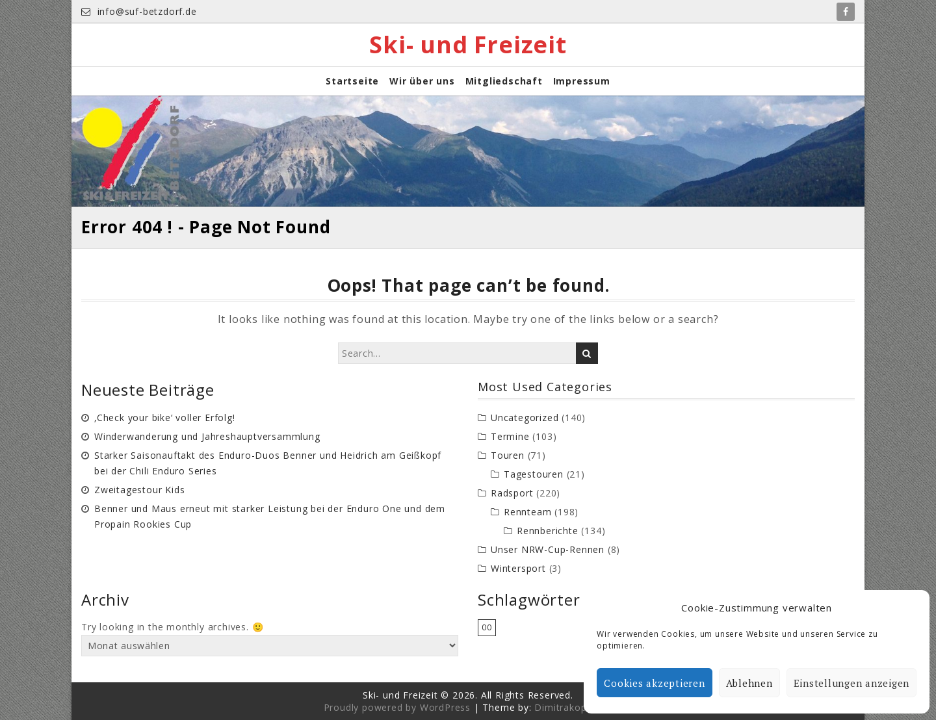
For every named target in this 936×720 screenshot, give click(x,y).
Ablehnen (749, 682)
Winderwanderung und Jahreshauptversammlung (207, 436)
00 (487, 627)
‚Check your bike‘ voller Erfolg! (164, 417)
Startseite (352, 81)
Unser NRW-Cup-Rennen (547, 549)
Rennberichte (547, 530)
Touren (508, 455)
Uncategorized (524, 417)
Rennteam (527, 512)
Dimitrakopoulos (573, 707)
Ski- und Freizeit (468, 45)
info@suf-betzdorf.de (139, 11)
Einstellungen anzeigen (852, 682)
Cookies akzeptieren (654, 682)
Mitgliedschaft (504, 81)
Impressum (581, 81)
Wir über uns (422, 81)
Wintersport (518, 568)
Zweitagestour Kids (139, 489)
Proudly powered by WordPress (397, 707)
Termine (510, 436)
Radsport (512, 493)
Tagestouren (534, 474)
